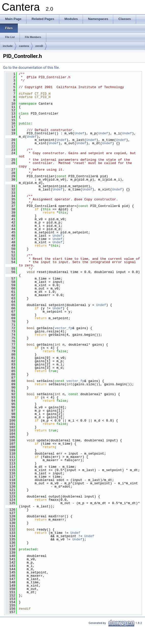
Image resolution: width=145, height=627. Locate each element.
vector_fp (63, 328)
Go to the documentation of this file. (31, 68)
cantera (24, 45)
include (8, 45)
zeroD (39, 45)
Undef (79, 133)
